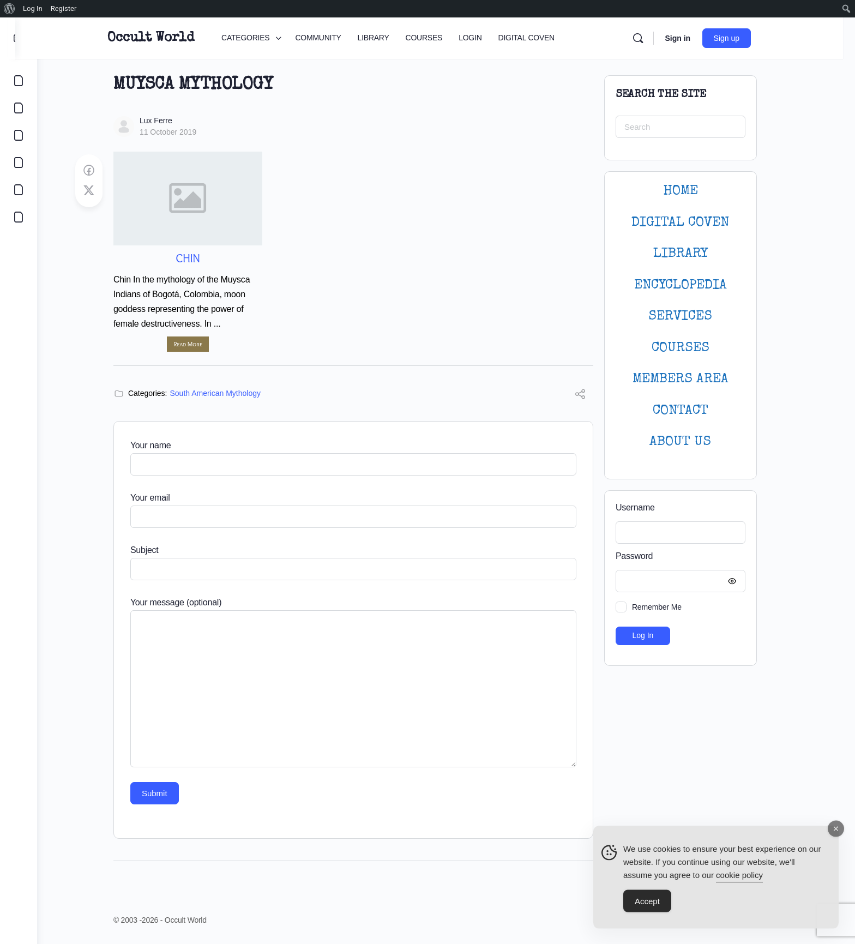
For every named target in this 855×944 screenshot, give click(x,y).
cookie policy (739, 880)
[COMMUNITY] (18, 108)
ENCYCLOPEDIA (691, 285)
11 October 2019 (178, 132)
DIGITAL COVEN (691, 223)
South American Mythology (226, 393)
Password (689, 556)
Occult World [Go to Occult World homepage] (167, 38)
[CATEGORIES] (18, 80)
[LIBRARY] (18, 135)
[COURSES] (18, 162)
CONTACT (691, 411)
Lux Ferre (166, 120)
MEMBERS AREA (691, 379)
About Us (691, 442)
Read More (198, 344)
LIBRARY (691, 254)
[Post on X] (100, 191)
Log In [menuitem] (33, 8)
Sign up (743, 38)
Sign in (694, 38)
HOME (691, 191)
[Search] (655, 38)
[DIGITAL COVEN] (18, 217)
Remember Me (668, 607)
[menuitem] (9, 8)
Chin (198, 258)
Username (646, 507)
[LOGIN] (18, 189)
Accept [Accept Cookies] (647, 906)
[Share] (591, 395)
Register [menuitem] (64, 8)
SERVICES (692, 316)
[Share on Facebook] (100, 171)
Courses (691, 348)
